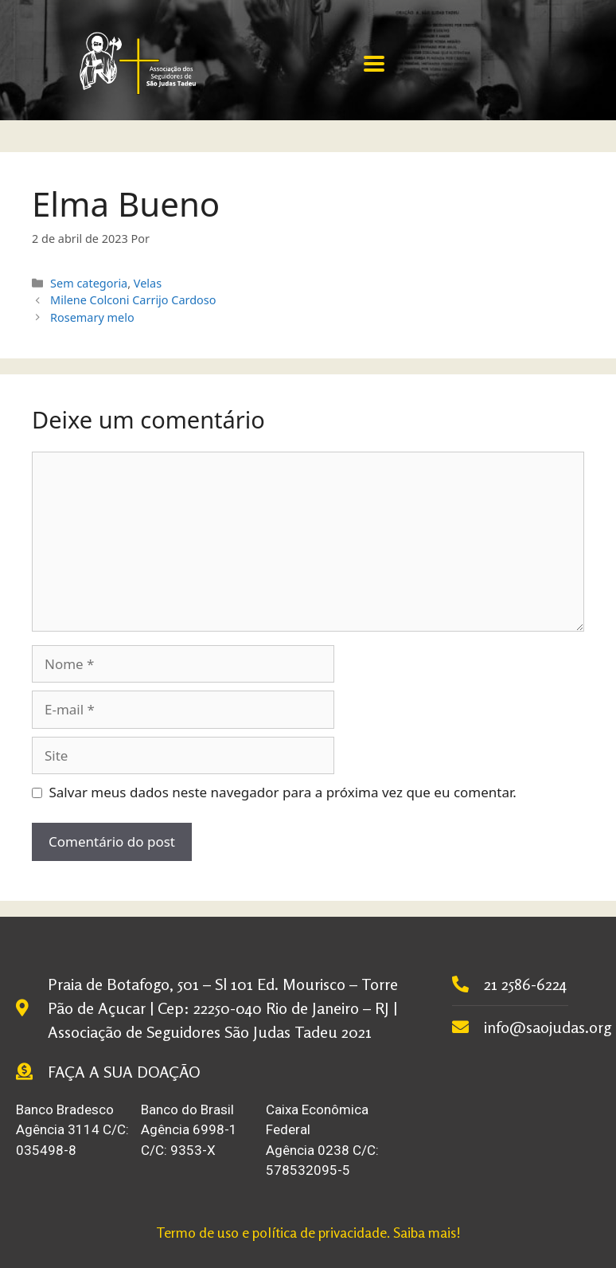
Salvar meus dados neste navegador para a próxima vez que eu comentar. (283, 792)
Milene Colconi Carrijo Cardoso (133, 299)
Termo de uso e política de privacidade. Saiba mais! (308, 1232)
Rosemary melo (92, 317)
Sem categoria (88, 283)
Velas (148, 283)
